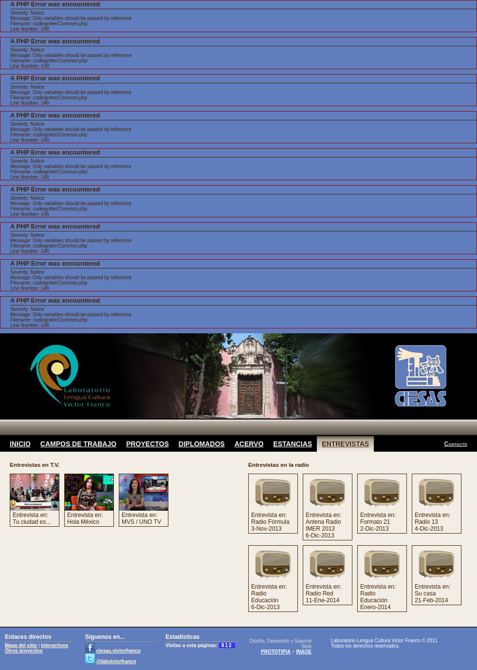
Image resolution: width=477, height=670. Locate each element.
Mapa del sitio (21, 645)
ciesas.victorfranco (118, 650)
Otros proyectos (23, 650)
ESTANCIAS (292, 444)
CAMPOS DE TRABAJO (78, 444)
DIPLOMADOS (202, 444)
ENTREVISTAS (345, 444)
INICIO (20, 444)
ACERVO (249, 444)
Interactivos (54, 645)
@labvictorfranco (116, 661)
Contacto (455, 443)
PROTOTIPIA (276, 651)
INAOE (304, 651)
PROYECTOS (147, 444)
